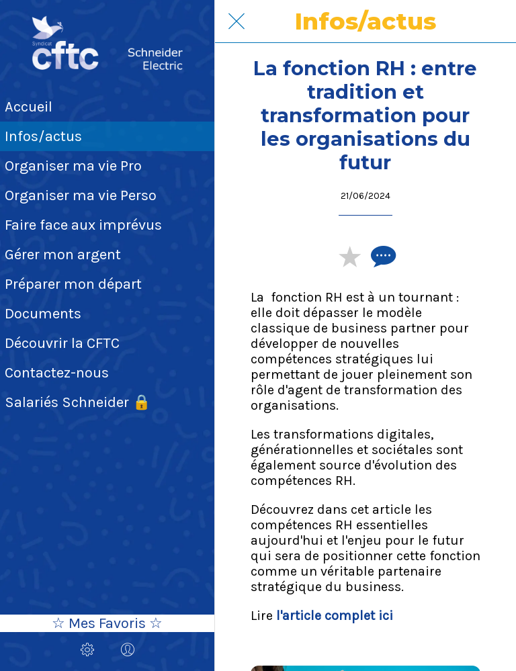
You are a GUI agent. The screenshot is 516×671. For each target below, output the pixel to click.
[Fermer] (236, 21)
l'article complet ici (334, 615)
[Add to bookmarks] (349, 256)
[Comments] (382, 256)
